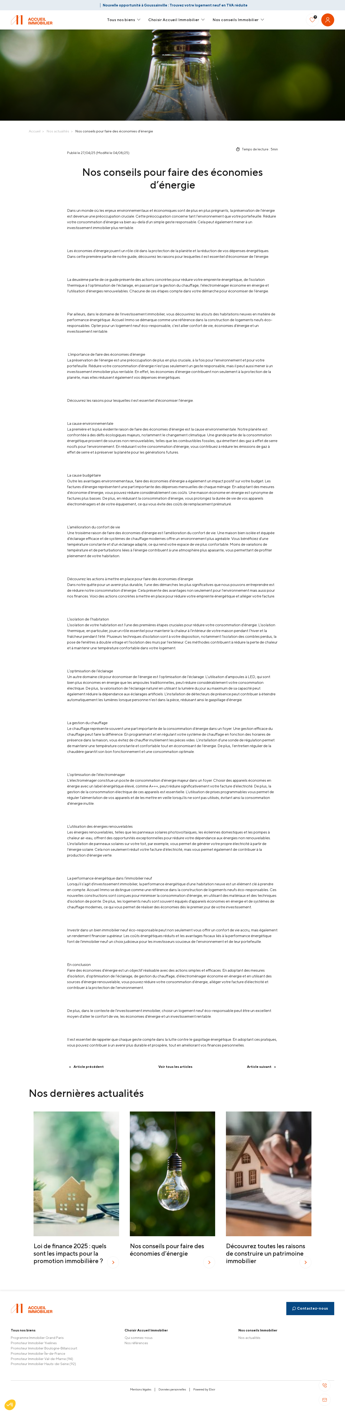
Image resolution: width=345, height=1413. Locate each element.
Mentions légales (140, 1389)
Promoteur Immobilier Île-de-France (38, 1353)
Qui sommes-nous (139, 1338)
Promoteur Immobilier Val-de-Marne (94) (42, 1359)
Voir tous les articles (175, 1067)
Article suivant (261, 1067)
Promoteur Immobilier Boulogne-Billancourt (44, 1348)
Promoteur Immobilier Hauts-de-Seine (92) (43, 1364)
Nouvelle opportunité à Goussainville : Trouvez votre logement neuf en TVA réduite (175, 5)
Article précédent (86, 1067)
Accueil (34, 131)
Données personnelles (172, 1389)
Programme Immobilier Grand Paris (37, 1338)
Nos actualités (57, 131)
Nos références (136, 1343)
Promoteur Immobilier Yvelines (34, 1343)
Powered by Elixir (204, 1389)
